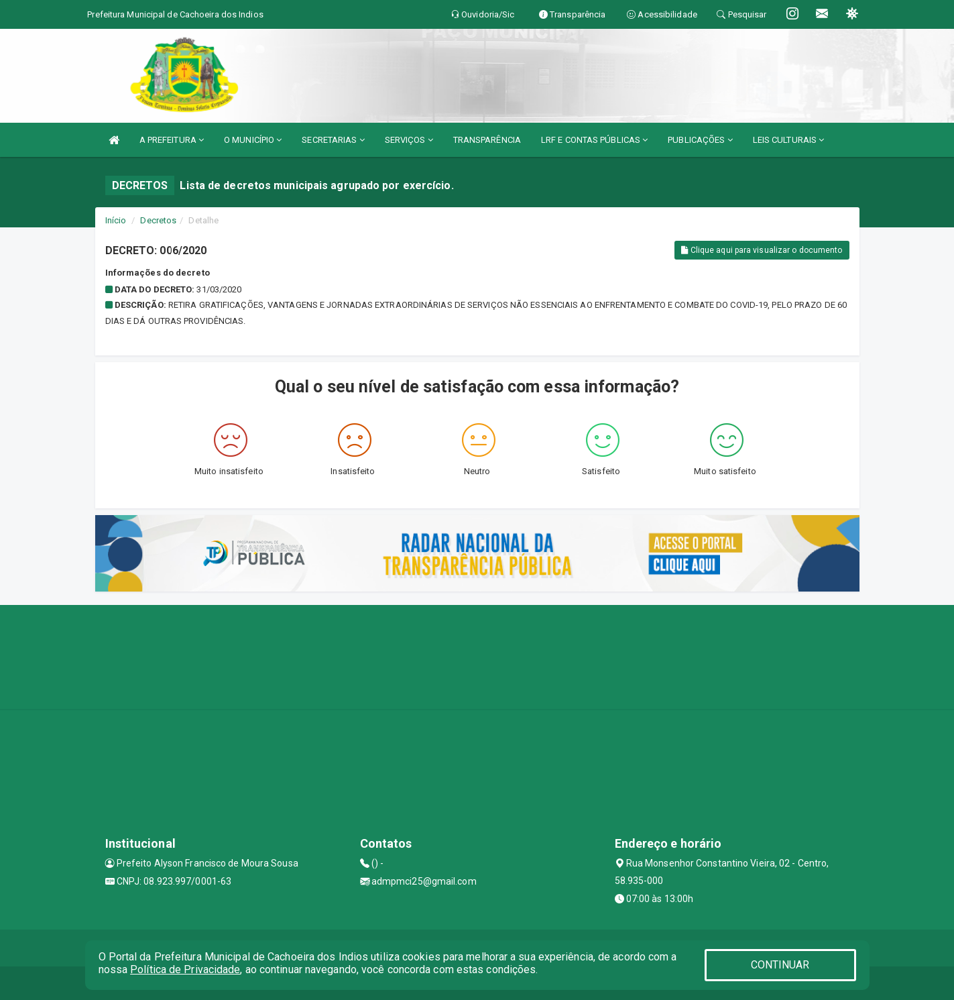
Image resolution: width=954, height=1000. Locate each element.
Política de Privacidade (185, 969)
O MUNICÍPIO (253, 140)
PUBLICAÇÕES (700, 140)
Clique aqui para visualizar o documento (761, 250)
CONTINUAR (780, 964)
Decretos (158, 220)
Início (116, 220)
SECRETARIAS (333, 140)
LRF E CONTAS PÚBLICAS (594, 140)
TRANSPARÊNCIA (487, 140)
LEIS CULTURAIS (789, 140)
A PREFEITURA (171, 140)
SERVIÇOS (409, 140)
